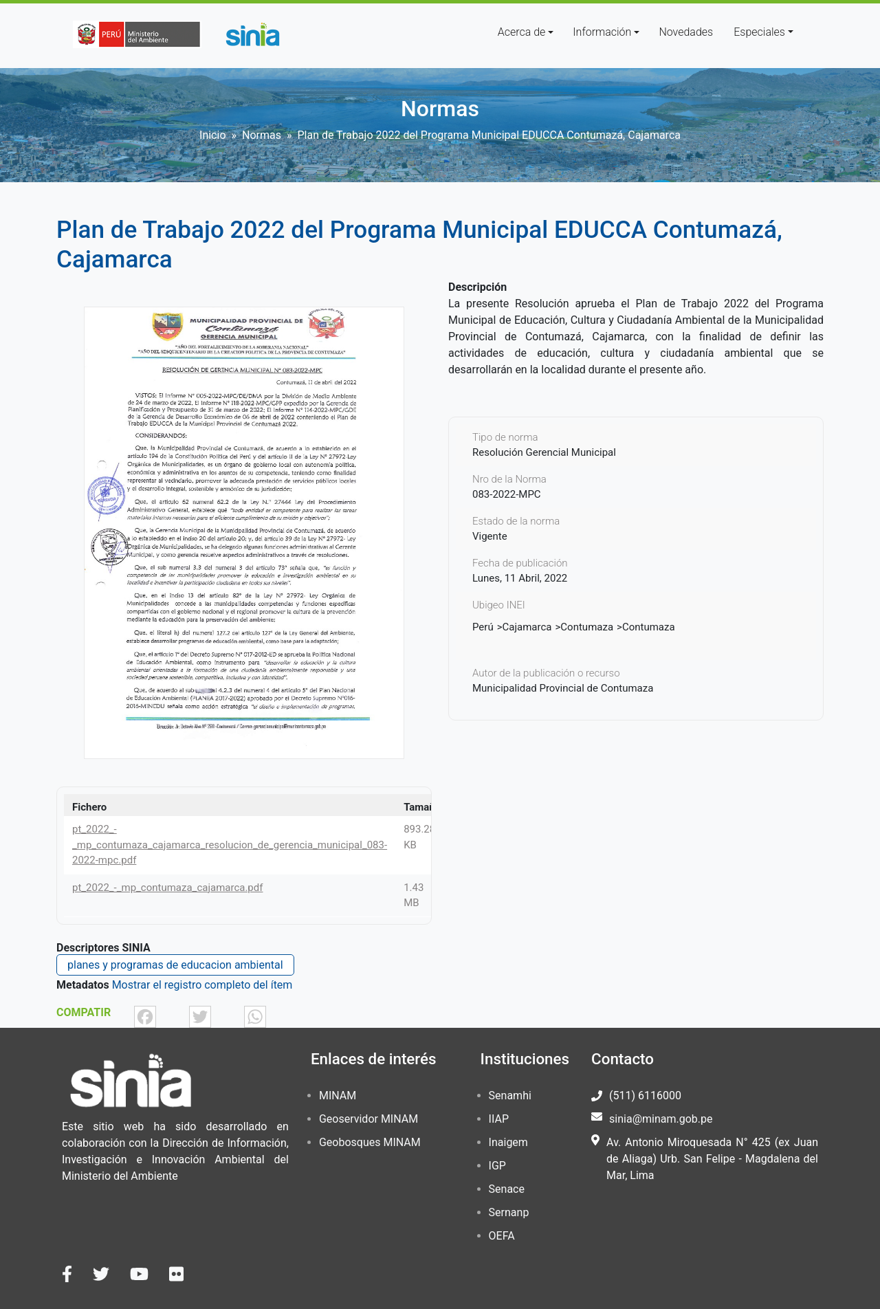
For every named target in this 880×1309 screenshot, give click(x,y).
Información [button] (602, 31)
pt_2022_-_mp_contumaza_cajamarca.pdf (167, 887)
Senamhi (510, 1095)
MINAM (337, 1095)
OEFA (502, 1235)
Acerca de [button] (522, 31)
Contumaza (586, 627)
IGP (497, 1165)
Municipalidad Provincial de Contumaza (562, 688)
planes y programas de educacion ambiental (175, 964)
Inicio (212, 135)
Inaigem (508, 1142)
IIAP (499, 1118)
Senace (507, 1189)
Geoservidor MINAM (368, 1118)
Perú (483, 627)
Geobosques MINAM (370, 1142)
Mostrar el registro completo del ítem (202, 984)
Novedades (686, 31)
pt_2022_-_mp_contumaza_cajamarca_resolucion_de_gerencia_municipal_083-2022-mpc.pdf (229, 844)
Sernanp (509, 1212)
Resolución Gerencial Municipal (544, 452)
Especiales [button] (759, 31)
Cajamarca (527, 627)
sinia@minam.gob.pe (660, 1118)
